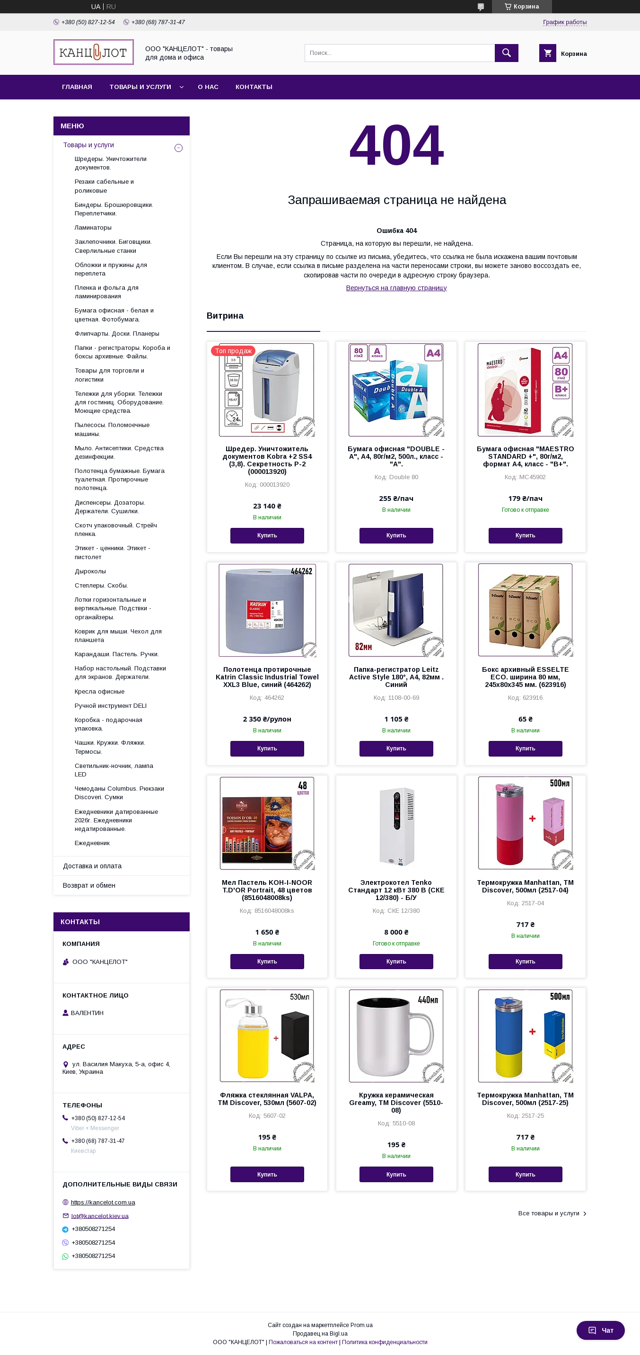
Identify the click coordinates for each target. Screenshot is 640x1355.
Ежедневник (92, 843)
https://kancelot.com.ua (103, 1202)
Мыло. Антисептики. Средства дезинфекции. (119, 452)
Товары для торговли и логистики (109, 375)
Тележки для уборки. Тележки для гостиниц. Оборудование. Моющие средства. (119, 402)
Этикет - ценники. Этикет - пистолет (112, 552)
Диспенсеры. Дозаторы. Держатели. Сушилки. (110, 507)
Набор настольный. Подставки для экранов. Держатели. (120, 672)
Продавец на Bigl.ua (320, 1333)
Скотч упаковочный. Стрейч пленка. (116, 529)
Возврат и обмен (89, 885)
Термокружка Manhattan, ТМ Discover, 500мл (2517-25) (525, 1098)
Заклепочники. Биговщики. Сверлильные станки (113, 246)
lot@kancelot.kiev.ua (100, 1215)
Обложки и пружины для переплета (111, 269)
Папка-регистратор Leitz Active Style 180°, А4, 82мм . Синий (396, 677)
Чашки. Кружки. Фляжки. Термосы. (110, 747)
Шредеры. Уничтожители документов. (111, 163)
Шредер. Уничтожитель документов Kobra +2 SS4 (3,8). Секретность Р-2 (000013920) (267, 460)
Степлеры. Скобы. (101, 585)
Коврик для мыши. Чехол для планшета (118, 635)
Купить (267, 535)
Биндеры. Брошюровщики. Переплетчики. (114, 209)
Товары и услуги (140, 86)
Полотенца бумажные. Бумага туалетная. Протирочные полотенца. (120, 479)
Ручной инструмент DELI (111, 705)
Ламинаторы (93, 227)
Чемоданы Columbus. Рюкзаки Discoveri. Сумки (119, 793)
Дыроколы (90, 571)
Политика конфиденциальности (385, 1342)
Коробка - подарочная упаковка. (108, 724)
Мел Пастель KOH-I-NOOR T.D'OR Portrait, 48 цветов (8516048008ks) (267, 890)
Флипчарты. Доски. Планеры (117, 333)
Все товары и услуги (548, 1213)
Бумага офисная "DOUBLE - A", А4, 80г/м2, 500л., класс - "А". (396, 456)
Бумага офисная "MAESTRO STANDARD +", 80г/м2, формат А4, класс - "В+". (525, 456)
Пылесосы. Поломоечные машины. (112, 429)
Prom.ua (362, 1325)
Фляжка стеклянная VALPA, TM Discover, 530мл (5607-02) (267, 1098)
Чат (601, 1330)
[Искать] (506, 53)
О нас (208, 86)
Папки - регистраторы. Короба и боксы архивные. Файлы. (122, 352)
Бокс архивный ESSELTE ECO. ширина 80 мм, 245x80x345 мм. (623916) (525, 677)
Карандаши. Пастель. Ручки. (117, 654)
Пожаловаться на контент (303, 1342)
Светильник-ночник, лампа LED (114, 770)
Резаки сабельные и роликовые (104, 186)
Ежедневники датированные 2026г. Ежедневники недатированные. (116, 820)
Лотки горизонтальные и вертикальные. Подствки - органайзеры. (113, 608)
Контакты (254, 86)
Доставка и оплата (92, 866)
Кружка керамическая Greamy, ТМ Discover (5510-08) (396, 1102)
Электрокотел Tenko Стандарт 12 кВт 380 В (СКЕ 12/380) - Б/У (396, 890)
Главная (77, 86)
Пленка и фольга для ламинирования (107, 292)
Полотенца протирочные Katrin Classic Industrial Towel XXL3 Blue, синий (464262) (267, 677)
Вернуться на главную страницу (396, 288)
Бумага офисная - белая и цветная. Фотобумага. (114, 314)
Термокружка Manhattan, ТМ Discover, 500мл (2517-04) (525, 886)
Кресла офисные (99, 691)
